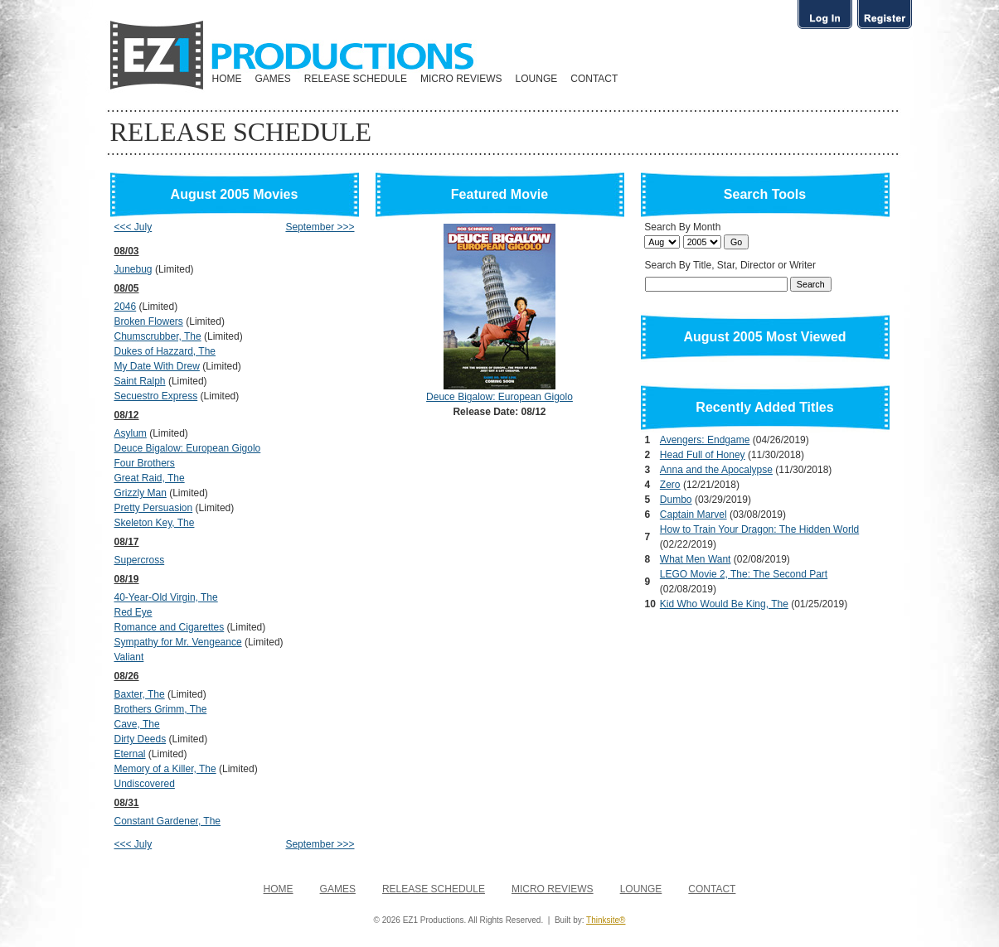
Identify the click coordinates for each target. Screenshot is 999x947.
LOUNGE (537, 79)
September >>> (319, 227)
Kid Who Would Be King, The (724, 604)
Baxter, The (139, 694)
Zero (670, 484)
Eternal (130, 754)
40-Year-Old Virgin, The (166, 597)
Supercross (139, 560)
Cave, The (137, 724)
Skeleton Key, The (154, 523)
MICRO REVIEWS (461, 79)
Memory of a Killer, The (165, 769)
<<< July (133, 227)
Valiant (129, 657)
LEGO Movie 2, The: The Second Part (743, 574)
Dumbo (676, 499)
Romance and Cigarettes (169, 627)
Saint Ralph (140, 381)
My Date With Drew (157, 366)
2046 (125, 306)
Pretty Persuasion (153, 508)
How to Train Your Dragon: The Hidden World (759, 529)
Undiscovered (144, 784)
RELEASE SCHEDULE (355, 79)
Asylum (130, 433)
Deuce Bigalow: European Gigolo (187, 448)
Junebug (133, 269)
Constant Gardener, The (167, 821)
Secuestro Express (156, 396)
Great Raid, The (149, 478)
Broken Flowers (148, 321)
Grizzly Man (140, 493)
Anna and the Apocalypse (716, 470)
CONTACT (594, 79)
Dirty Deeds (140, 739)
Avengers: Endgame (705, 440)
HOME (227, 79)
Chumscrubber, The (157, 336)
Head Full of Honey (702, 455)
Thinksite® (605, 920)
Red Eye (133, 612)
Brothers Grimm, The (160, 709)
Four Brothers (144, 463)
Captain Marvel (693, 514)
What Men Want (695, 559)
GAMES (273, 79)
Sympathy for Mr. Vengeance (178, 642)
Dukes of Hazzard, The (165, 351)
